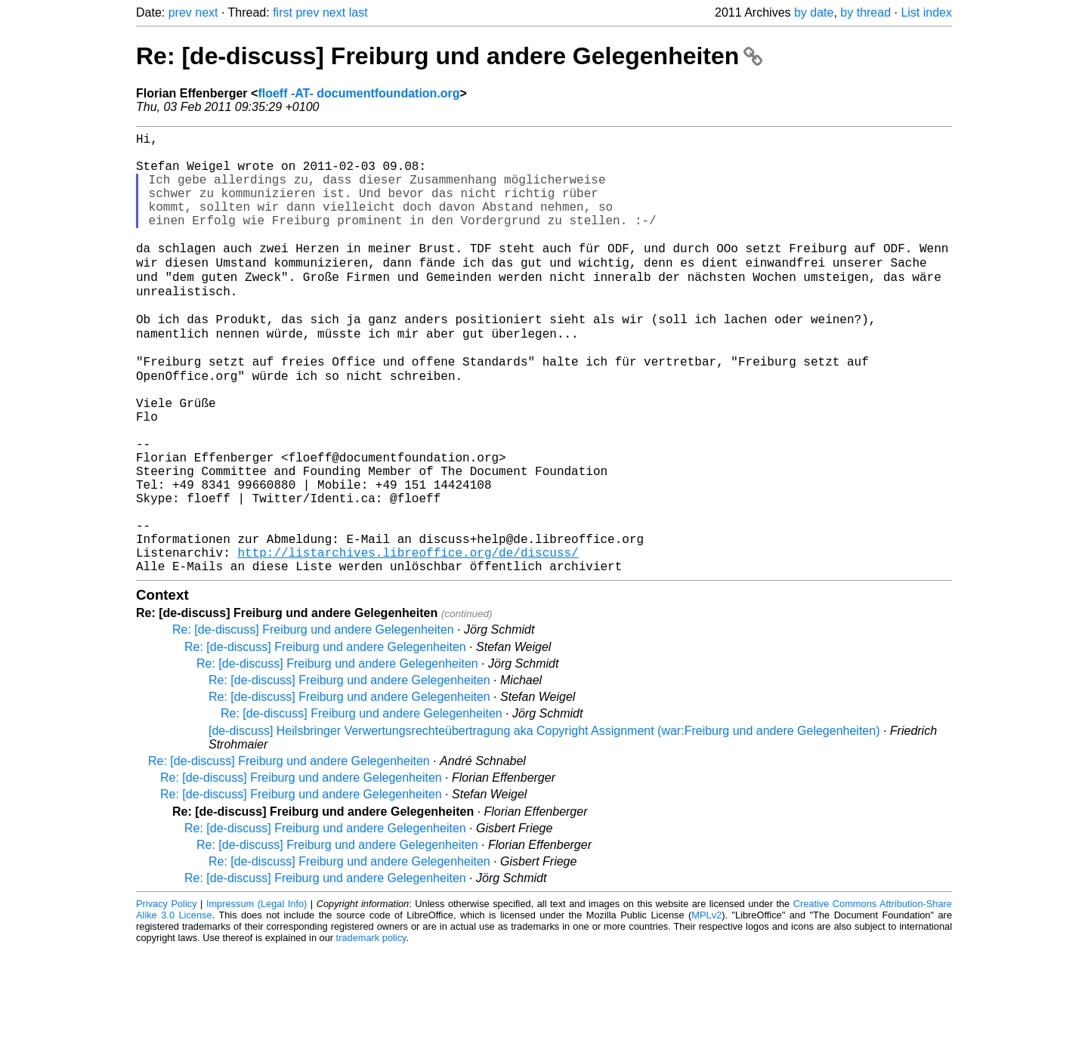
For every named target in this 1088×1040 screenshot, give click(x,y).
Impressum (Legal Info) (256, 994)
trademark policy (371, 1028)
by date (813, 12)
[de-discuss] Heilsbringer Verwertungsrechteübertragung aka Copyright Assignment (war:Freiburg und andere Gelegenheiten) (544, 821)
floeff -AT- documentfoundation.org (358, 93)
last (358, 12)
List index (926, 12)
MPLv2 (706, 1005)
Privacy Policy (166, 994)
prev (180, 12)
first (282, 12)
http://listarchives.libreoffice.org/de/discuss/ (407, 639)
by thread (865, 12)
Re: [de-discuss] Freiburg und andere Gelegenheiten (449, 55)
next (206, 12)
